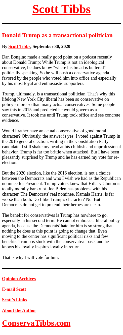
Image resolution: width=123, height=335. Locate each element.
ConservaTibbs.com (36, 322)
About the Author (19, 310)
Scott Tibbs (61, 9)
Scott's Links (14, 299)
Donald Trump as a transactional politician (57, 35)
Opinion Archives (19, 278)
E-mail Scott (14, 289)
